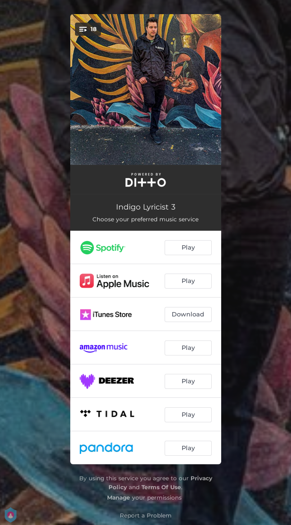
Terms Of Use (161, 487)
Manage (118, 497)
